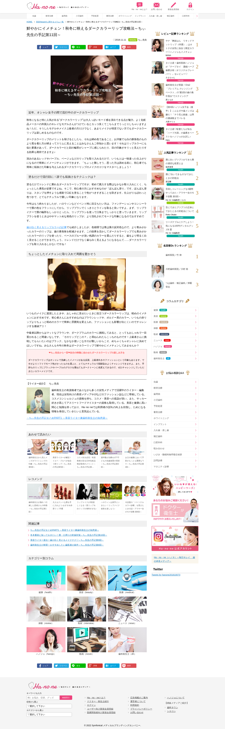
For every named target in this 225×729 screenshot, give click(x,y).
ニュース (162, 340)
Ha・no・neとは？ (140, 6)
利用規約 (134, 705)
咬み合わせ (159, 448)
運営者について (138, 701)
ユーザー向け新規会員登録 (100, 709)
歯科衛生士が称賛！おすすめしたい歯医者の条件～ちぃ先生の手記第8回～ (67, 545)
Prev (196, 16)
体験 (160, 328)
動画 (160, 352)
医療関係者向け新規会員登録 (101, 712)
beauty (133, 40)
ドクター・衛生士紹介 (98, 701)
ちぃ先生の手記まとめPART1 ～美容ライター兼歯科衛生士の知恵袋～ (64, 530)
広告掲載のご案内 (139, 697)
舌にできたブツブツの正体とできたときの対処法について (180, 209)
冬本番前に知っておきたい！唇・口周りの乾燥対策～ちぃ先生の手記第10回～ (68, 535)
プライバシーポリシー (141, 709)
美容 (161, 316)
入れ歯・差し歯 (155, 16)
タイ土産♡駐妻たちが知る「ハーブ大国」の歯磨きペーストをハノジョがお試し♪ (180, 133)
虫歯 (34, 16)
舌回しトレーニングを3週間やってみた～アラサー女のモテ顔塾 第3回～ (180, 193)
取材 (161, 334)
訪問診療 (158, 460)
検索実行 (66, 698)
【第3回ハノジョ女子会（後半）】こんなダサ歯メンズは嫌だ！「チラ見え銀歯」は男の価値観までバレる (180, 112)
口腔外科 (186, 16)
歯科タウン (172, 707)
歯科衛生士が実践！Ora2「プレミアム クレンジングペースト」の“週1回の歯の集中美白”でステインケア (180, 90)
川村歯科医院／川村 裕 (177, 269)
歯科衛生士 (162, 358)
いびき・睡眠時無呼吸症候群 (168, 454)
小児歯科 (79, 16)
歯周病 (64, 16)
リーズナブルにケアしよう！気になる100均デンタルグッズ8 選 (180, 226)
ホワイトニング (125, 16)
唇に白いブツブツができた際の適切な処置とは (180, 161)
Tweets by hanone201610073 (166, 575)
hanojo (180, 58)
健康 (160, 310)
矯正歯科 (170, 16)
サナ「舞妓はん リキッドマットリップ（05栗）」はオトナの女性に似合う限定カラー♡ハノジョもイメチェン (180, 46)
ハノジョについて (176, 697)
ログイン (190, 6)
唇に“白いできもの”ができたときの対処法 (179, 176)
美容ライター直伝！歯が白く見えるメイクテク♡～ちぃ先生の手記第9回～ (67, 540)
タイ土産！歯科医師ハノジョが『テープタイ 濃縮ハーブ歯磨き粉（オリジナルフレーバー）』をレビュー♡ (180, 68)
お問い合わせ (156, 6)
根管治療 (49, 16)
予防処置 (95, 16)
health (180, 170)
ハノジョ (163, 346)
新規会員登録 (173, 6)
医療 (161, 322)
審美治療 (110, 16)
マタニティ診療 (161, 466)
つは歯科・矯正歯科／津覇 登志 (179, 285)
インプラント (140, 16)
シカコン (171, 711)
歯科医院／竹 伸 (174, 255)
